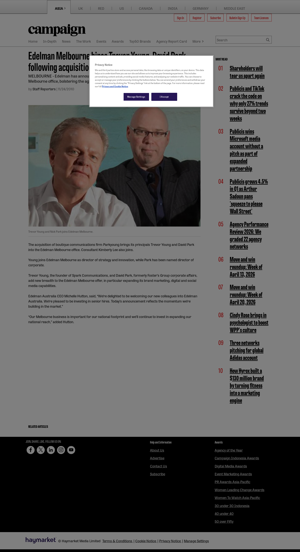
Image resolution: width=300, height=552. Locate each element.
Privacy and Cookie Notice (115, 86)
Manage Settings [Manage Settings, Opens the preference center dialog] (136, 96)
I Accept (164, 96)
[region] (151, 81)
